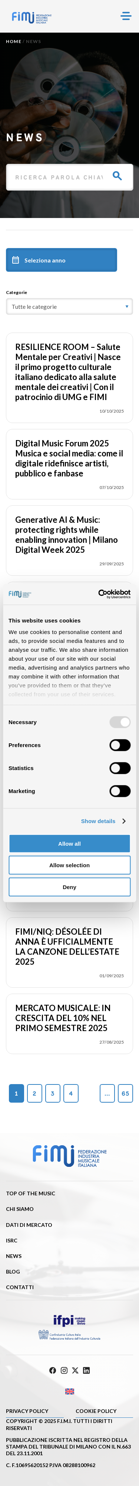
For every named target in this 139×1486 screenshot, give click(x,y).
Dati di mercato (29, 1225)
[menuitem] (69, 1392)
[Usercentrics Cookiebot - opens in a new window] (98, 594)
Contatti (20, 1287)
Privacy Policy (27, 1411)
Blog (13, 1271)
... (107, 1093)
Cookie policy (96, 1411)
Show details (98, 821)
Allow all (69, 843)
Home (13, 41)
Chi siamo (20, 1209)
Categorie (16, 292)
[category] (69, 306)
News (13, 1256)
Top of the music (30, 1193)
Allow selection (69, 865)
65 (125, 1093)
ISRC (11, 1240)
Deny (69, 887)
